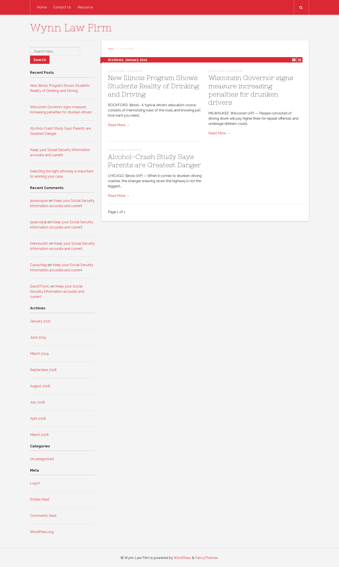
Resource (85, 7)
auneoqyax (39, 201)
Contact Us (62, 7)
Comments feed (43, 516)
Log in (35, 483)
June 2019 (38, 337)
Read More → (119, 125)
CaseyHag (38, 265)
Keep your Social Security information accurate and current (57, 291)
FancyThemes (206, 558)
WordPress (182, 558)
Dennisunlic (39, 243)
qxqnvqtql (38, 222)
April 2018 (38, 418)
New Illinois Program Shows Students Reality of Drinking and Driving (153, 86)
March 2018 (39, 435)
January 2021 (40, 321)
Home (42, 7)
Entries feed (39, 499)
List (299, 60)
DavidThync (40, 286)
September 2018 (43, 370)
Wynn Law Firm (71, 28)
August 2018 (40, 386)
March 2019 (39, 354)
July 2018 (37, 402)
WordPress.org (42, 532)
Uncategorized (42, 459)
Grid (294, 60)
